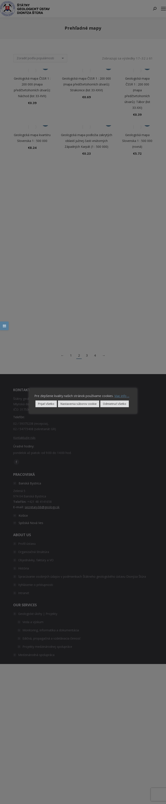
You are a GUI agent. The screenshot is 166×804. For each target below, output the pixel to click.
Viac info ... (121, 396)
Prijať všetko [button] (46, 404)
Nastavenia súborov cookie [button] (79, 404)
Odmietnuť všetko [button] (114, 404)
